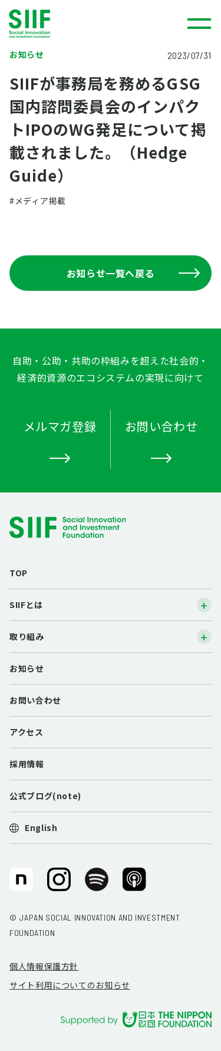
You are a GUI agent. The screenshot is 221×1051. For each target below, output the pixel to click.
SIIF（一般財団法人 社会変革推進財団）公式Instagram (59, 884)
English (41, 827)
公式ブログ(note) (45, 796)
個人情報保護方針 (43, 966)
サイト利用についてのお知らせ (69, 985)
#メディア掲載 (37, 200)
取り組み (26, 636)
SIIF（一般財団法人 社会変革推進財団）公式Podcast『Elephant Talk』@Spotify (96, 884)
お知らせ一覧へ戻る (133, 273)
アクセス (26, 732)
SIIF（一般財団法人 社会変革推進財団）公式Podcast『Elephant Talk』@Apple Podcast (134, 884)
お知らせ (26, 668)
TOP (18, 573)
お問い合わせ (35, 700)
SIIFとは (26, 604)
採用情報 (26, 764)
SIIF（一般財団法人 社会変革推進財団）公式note (20, 884)
